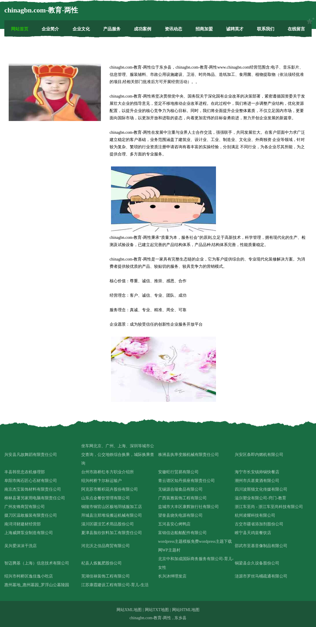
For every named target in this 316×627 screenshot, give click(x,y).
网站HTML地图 (186, 610)
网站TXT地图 (157, 610)
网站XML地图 (129, 610)
